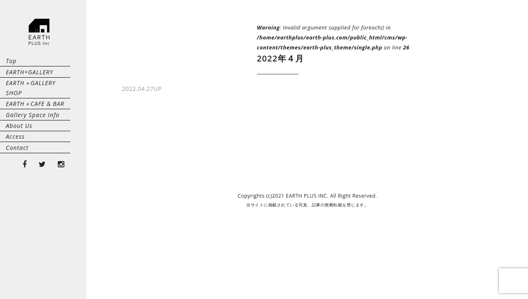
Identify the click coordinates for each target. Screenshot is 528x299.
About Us (19, 170)
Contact (17, 211)
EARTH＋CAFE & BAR (35, 128)
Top (11, 66)
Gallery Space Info (32, 149)
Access (15, 190)
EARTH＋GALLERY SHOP (40, 107)
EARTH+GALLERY (29, 87)
